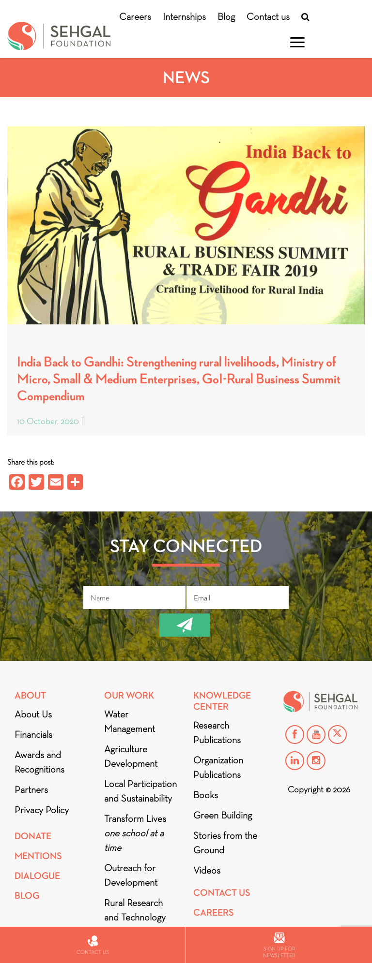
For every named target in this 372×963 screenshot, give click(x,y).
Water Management (129, 721)
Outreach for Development (130, 875)
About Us (33, 714)
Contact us (268, 16)
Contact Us (221, 892)
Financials (33, 734)
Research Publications (217, 732)
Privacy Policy (42, 810)
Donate (33, 836)
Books (205, 795)
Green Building (222, 815)
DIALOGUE (37, 875)
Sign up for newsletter (279, 945)
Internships (184, 16)
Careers (135, 16)
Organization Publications (218, 767)
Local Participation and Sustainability (140, 791)
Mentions (38, 855)
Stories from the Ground (225, 843)
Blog (226, 16)
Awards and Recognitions (39, 762)
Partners (31, 789)
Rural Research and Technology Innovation (135, 917)
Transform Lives (135, 833)
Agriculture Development (130, 756)
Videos (206, 870)
